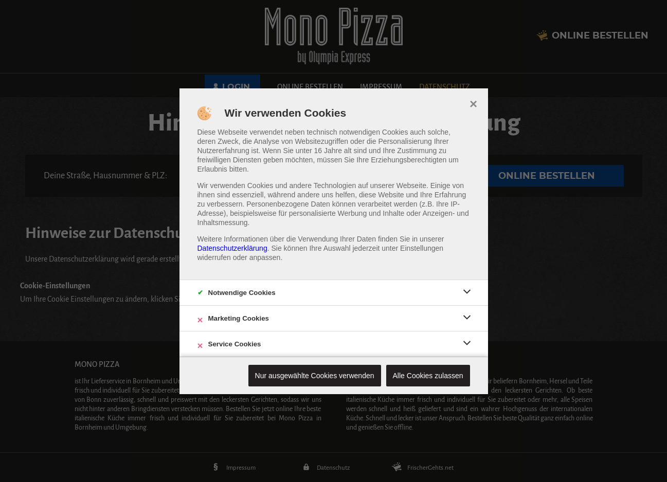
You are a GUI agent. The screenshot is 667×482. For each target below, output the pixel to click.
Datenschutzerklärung (232, 248)
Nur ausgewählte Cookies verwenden (314, 376)
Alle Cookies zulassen (428, 376)
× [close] (473, 102)
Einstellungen (421, 248)
